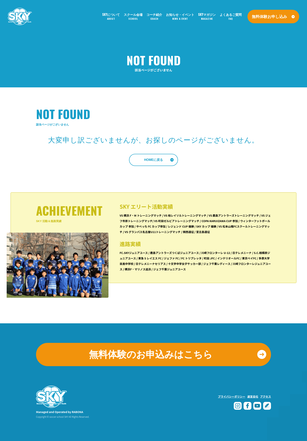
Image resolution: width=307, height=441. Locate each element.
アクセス (265, 396)
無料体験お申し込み (269, 16)
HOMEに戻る (153, 159)
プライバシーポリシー (231, 396)
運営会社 (252, 396)
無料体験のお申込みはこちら (150, 354)
